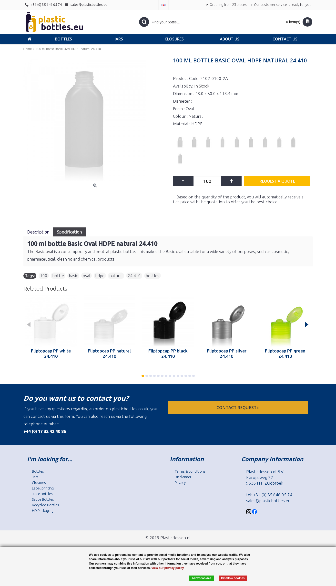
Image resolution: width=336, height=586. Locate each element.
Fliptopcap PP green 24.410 (285, 353)
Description (38, 231)
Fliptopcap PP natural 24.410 (109, 353)
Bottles (38, 471)
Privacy (180, 482)
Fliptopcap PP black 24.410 (168, 353)
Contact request (238, 407)
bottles (152, 275)
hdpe (99, 275)
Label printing (43, 488)
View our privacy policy (167, 568)
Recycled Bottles (45, 505)
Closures (39, 482)
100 (43, 275)
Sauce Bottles (43, 499)
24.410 (134, 275)
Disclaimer (183, 477)
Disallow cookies (233, 578)
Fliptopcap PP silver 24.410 (226, 353)
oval (86, 275)
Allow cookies (201, 578)
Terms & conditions (190, 471)
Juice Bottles (42, 494)
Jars (35, 477)
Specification (69, 231)
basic (73, 275)
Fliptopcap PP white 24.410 (51, 353)
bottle (58, 275)
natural (116, 275)
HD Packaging (42, 510)
